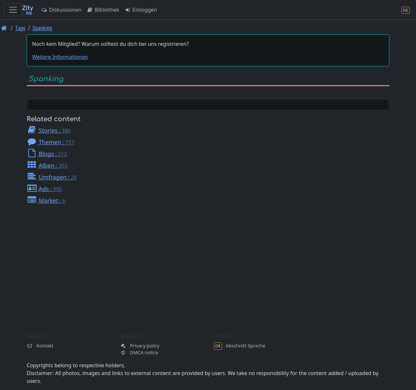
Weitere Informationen (60, 56)
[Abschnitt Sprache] (405, 10)
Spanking (42, 28)
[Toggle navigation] (13, 9)
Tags (20, 28)
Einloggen (140, 9)
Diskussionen (61, 9)
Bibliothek (103, 9)
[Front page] (4, 28)
